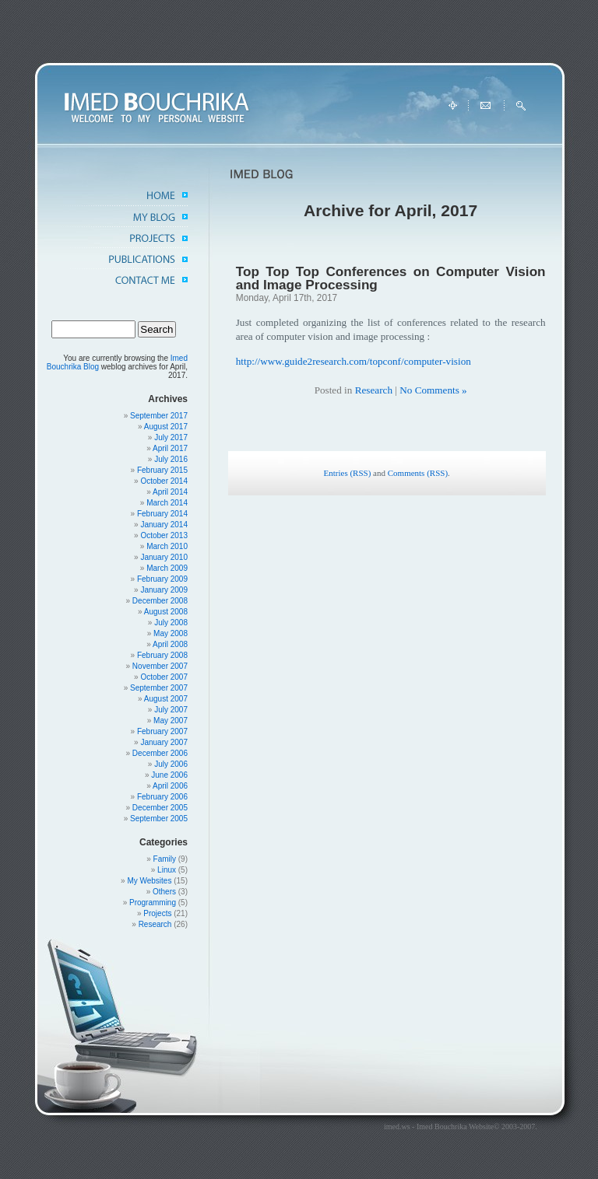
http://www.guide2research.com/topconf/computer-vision (353, 361)
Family (164, 859)
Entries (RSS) (347, 473)
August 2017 (166, 426)
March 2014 (167, 503)
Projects (157, 913)
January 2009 (164, 590)
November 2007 (160, 666)
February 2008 (162, 655)
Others (164, 891)
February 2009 (162, 579)
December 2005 (160, 807)
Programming (152, 902)
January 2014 (164, 524)
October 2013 (164, 535)
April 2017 (170, 448)
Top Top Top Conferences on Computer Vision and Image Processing (391, 278)
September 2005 (159, 818)
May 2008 (170, 633)
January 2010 (164, 557)
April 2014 (170, 492)
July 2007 (171, 709)
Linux (166, 870)
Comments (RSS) (418, 473)
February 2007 (162, 731)
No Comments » (432, 390)
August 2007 (166, 698)
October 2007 (164, 677)
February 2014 (162, 513)
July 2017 (171, 437)
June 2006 (169, 775)
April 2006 (170, 786)
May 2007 (170, 720)
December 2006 (160, 753)
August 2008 (166, 611)
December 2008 (160, 600)
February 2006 (162, 796)
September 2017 (159, 415)
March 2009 (167, 568)
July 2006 (171, 764)
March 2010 (167, 546)
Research (155, 924)
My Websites (149, 880)
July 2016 (171, 459)
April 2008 (170, 644)
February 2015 (162, 470)
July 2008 (171, 622)
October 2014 (164, 481)
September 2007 (159, 688)
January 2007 (164, 742)
